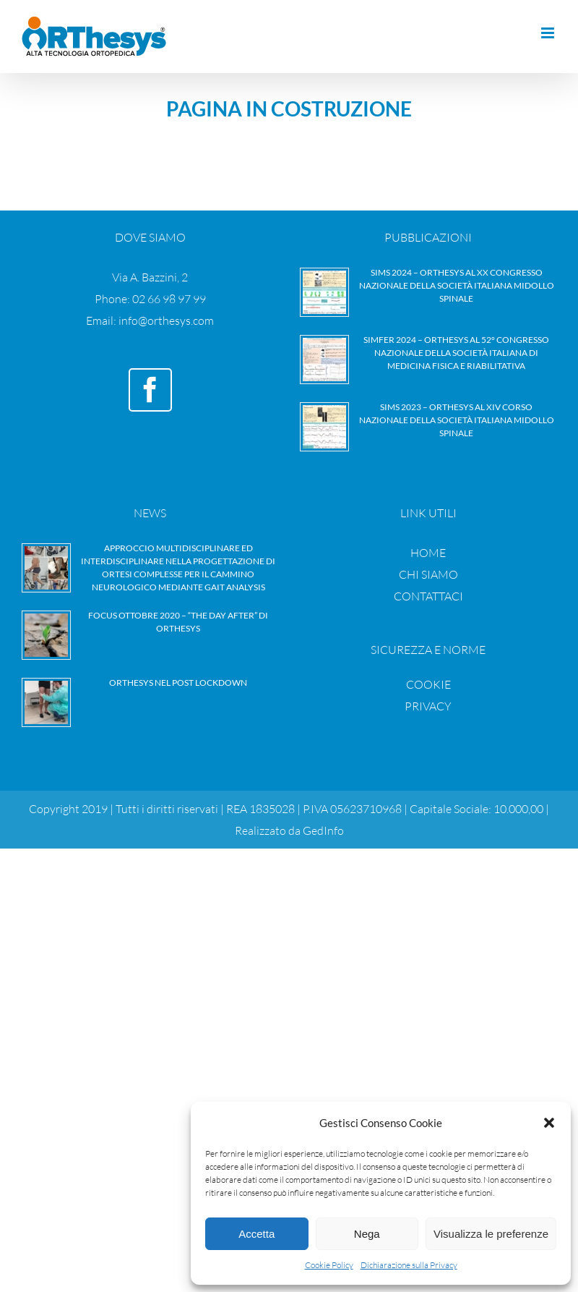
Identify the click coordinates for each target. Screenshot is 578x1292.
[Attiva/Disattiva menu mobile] (548, 33)
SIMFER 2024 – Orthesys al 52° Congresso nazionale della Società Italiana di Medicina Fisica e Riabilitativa (456, 352)
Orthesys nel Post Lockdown (178, 682)
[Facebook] (150, 390)
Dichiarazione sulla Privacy (409, 1264)
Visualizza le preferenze (491, 1234)
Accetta (256, 1234)
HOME (428, 552)
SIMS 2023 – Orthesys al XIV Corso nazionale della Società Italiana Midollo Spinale (456, 419)
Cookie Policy (329, 1264)
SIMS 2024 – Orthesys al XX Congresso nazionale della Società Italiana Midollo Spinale (456, 285)
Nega (367, 1234)
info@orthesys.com (166, 320)
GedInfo (323, 830)
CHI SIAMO (428, 574)
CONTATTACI (428, 596)
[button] (549, 1122)
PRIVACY (428, 706)
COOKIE (428, 684)
